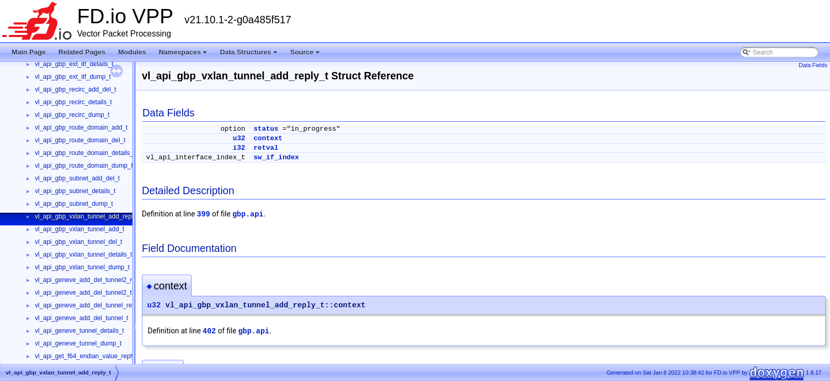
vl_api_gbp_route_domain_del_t (80, 140)
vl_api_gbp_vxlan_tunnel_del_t (78, 242)
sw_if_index (276, 157)
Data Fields (813, 65)
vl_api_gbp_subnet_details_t (75, 191)
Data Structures (248, 52)
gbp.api (248, 214)
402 (209, 331)
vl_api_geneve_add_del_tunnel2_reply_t (92, 280)
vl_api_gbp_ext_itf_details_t (74, 64)
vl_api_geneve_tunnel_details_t (79, 330)
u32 (239, 138)
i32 (239, 148)
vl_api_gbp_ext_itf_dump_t (73, 76)
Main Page (29, 52)
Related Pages (81, 52)
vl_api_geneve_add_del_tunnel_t (81, 318)
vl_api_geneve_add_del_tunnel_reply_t (90, 305)
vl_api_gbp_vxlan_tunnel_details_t (83, 254)
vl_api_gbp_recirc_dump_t (72, 115)
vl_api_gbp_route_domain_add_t (81, 127)
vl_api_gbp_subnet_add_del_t (77, 178)
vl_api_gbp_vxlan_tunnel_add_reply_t (88, 216)
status (266, 129)
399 (203, 214)
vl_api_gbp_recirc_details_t (73, 102)
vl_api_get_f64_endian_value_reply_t (87, 356)
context (268, 138)
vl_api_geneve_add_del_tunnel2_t (83, 292)
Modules (132, 52)
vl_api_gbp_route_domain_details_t (85, 153)
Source (305, 52)
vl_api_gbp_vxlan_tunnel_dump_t (82, 267)
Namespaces (183, 52)
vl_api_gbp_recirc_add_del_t (75, 89)
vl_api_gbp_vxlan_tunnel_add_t (79, 229)
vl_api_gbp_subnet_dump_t (74, 203)
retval (266, 148)
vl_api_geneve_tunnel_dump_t (78, 343)
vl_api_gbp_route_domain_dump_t (84, 165)
